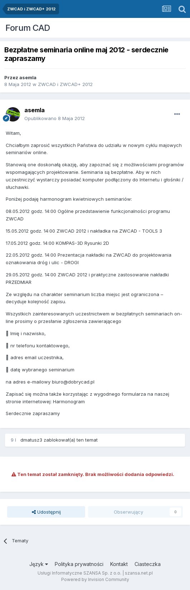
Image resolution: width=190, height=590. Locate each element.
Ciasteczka (148, 564)
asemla (27, 77)
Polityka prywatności (79, 564)
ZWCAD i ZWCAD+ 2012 (65, 84)
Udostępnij (46, 511)
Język (38, 564)
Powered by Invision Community (95, 579)
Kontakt (119, 564)
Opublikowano (54, 118)
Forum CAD (27, 28)
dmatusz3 (31, 440)
